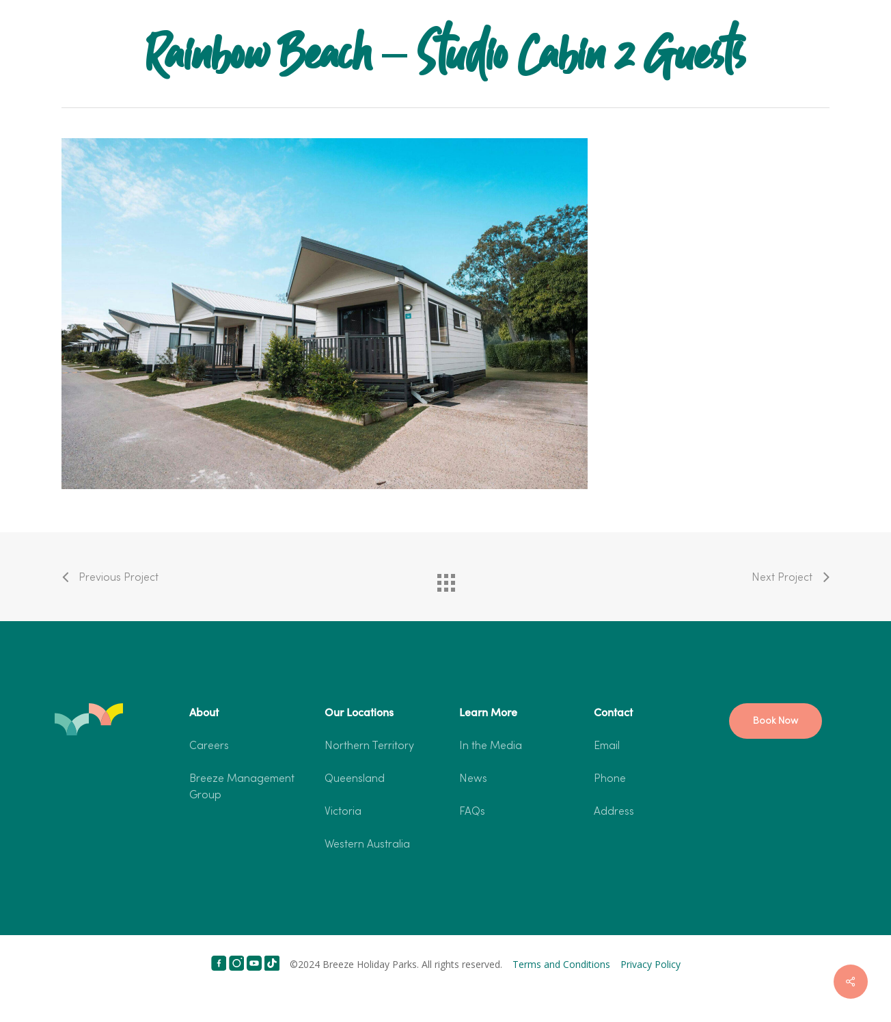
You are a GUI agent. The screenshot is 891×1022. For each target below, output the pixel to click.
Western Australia (367, 844)
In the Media (490, 746)
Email (607, 746)
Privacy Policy (650, 964)
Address (614, 812)
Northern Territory (369, 746)
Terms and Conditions (561, 964)
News (473, 779)
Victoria (343, 812)
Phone (610, 779)
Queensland (355, 779)
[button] (775, 721)
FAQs (472, 812)
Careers (209, 746)
